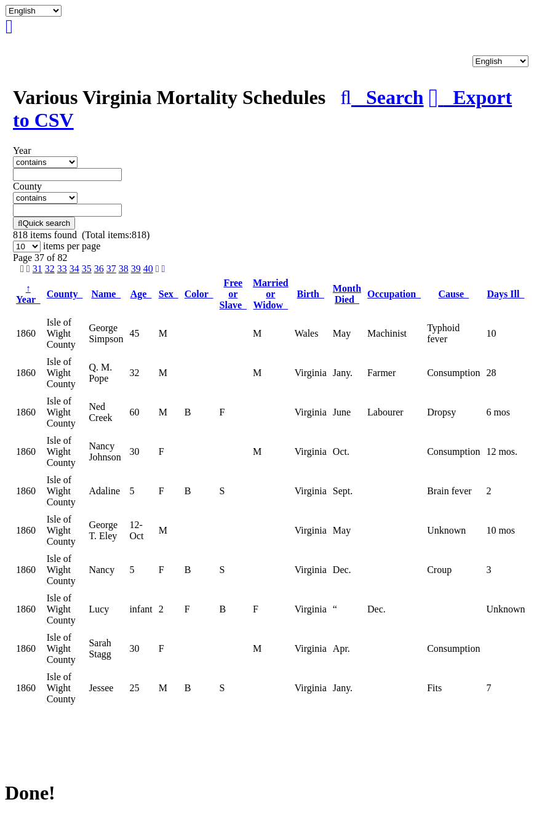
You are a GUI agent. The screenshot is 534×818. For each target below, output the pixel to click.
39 (136, 268)
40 (148, 268)
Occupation (394, 294)
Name (106, 294)
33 (62, 268)
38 (124, 268)
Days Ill (506, 294)
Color (199, 294)
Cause (453, 294)
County (65, 294)
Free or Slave (233, 294)
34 (74, 268)
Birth (310, 294)
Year (28, 294)
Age (141, 294)
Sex (168, 294)
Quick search (44, 223)
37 (111, 268)
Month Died (347, 294)
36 (99, 268)
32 (50, 268)
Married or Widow (271, 294)
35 (87, 268)
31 (37, 268)
